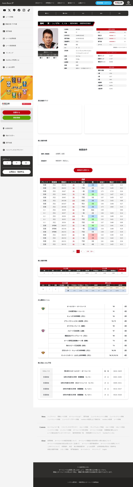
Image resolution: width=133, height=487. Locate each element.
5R (73, 188)
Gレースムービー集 (53, 427)
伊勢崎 (65, 13)
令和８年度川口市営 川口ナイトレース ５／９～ (77, 383)
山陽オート (82, 3)
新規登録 (16, 118)
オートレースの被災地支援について (66, 440)
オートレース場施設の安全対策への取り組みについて (95, 440)
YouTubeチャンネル (108, 433)
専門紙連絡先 (75, 449)
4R (73, 213)
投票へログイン (26, 103)
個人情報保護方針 (79, 446)
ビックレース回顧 (65, 430)
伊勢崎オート (50, 3)
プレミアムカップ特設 (97, 427)
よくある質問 (91, 446)
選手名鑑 (86, 416)
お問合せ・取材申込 (16, 172)
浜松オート (61, 3)
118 (88, 251)
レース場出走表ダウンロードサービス (58, 433)
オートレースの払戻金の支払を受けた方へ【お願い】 (63, 443)
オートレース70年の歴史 (80, 430)
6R (73, 207)
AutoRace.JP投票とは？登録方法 (90, 419)
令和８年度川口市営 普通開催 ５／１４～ (77, 389)
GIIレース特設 (120, 427)
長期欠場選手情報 (52, 449)
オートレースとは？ (75, 416)
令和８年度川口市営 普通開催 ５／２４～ (77, 395)
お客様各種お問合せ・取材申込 (106, 446)
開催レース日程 (62, 416)
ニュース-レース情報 (53, 419)
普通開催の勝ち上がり (111, 430)
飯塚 (101, 13)
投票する (16, 112)
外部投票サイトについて (93, 433)
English (104, 449)
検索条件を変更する (83, 170)
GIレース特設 (110, 427)
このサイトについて (53, 446)
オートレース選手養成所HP (90, 443)
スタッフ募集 (64, 449)
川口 (47, 13)
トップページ (51, 416)
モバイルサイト (85, 449)
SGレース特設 (84, 427)
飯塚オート (71, 3)
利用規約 (64, 446)
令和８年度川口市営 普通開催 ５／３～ (77, 377)
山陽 (119, 13)
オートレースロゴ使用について (110, 443)
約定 (70, 446)
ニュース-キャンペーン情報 (99, 416)
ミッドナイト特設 (52, 430)
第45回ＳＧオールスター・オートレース (77, 371)
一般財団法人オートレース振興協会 (88, 482)
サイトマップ (96, 449)
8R (73, 232)
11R (73, 200)
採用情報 (50, 440)
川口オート (39, 3)
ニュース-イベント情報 (117, 416)
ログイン (103, 3)
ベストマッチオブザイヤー (69, 427)
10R (73, 219)
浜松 (83, 13)
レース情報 (117, 419)
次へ (92, 251)
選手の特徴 (111, 29)
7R (73, 194)
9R (73, 204)
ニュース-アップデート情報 (70, 419)
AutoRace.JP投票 (107, 419)
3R (73, 185)
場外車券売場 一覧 (78, 433)
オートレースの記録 (96, 430)
